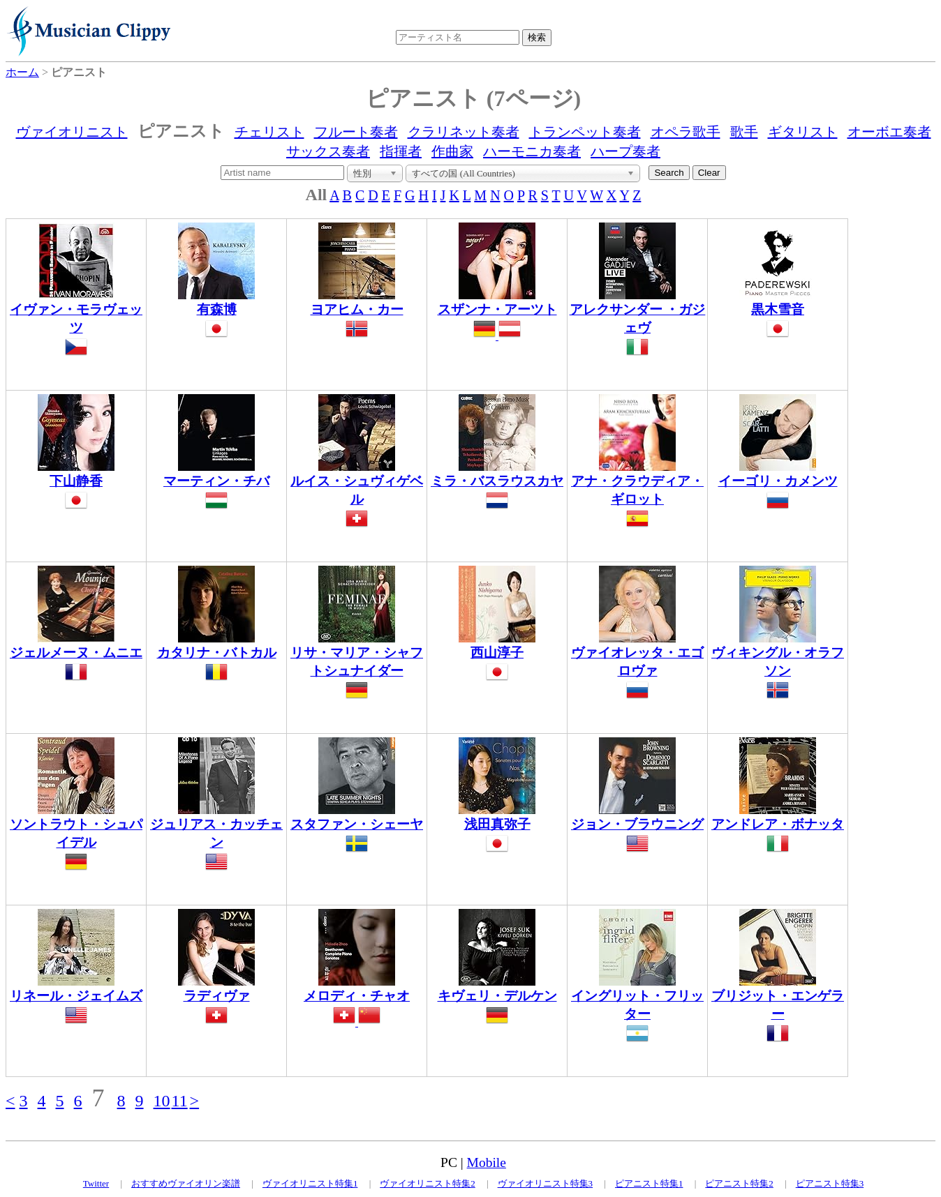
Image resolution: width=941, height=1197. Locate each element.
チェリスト (269, 132)
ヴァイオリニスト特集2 (427, 1183)
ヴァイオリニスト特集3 (545, 1183)
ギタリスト (803, 132)
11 (180, 1101)
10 (162, 1101)
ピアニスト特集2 (739, 1183)
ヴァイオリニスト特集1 (310, 1183)
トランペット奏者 (585, 132)
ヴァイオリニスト (72, 132)
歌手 (744, 132)
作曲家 (452, 151)
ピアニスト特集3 (830, 1183)
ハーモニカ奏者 (532, 151)
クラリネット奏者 (463, 132)
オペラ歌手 (685, 132)
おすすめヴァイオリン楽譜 (185, 1183)
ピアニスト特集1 (649, 1183)
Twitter (96, 1183)
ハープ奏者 (625, 151)
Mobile (486, 1162)
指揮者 (401, 151)
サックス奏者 (328, 151)
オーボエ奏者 (889, 132)
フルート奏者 (356, 132)
